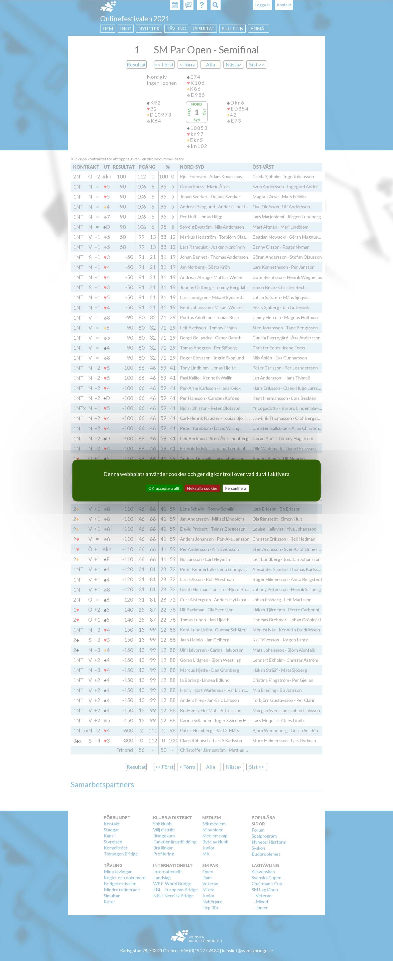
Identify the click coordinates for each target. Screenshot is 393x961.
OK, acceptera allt (163, 488)
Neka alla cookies (202, 488)
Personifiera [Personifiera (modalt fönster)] (235, 488)
